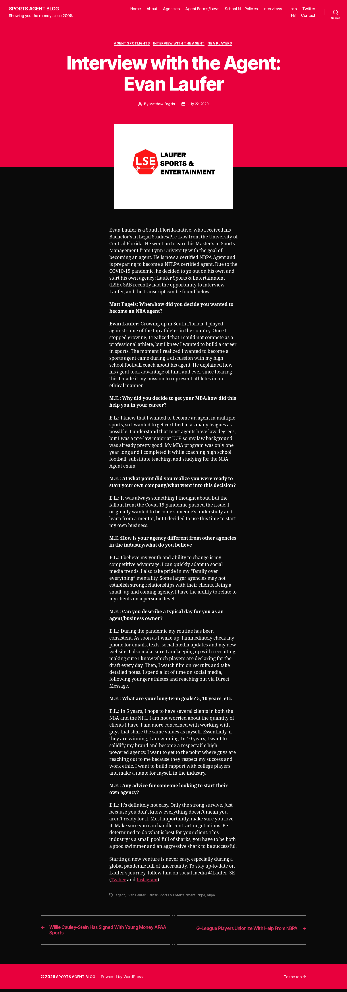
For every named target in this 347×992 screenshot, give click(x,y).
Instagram (149, 881)
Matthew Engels (161, 105)
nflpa (213, 896)
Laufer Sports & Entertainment (172, 896)
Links (292, 9)
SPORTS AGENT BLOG (35, 9)
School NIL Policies (241, 9)
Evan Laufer (136, 896)
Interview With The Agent (179, 44)
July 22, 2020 (198, 105)
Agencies (171, 9)
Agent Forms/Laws (202, 9)
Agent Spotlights (130, 44)
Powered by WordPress (124, 979)
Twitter (308, 9)
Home (135, 9)
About (152, 9)
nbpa (203, 896)
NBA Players (222, 44)
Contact (308, 15)
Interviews (273, 9)
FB (293, 15)
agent (120, 896)
